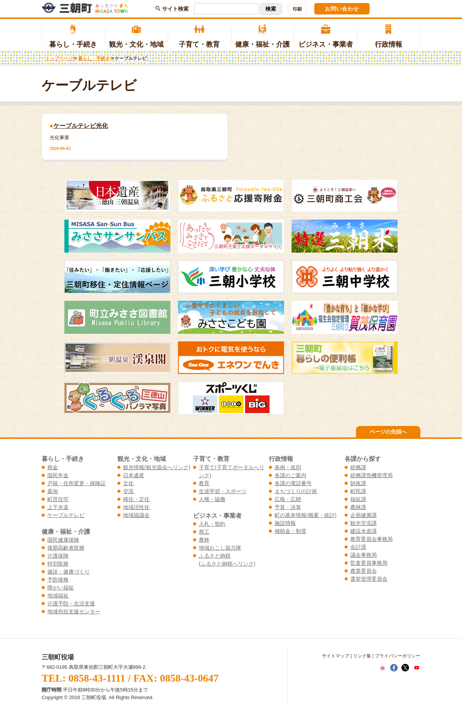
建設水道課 (363, 531)
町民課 (358, 491)
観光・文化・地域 (136, 36)
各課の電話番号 (293, 483)
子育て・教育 (199, 36)
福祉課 (358, 499)
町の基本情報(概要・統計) (305, 515)
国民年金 (58, 475)
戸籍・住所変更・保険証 (76, 483)
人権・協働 (212, 499)
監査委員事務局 (368, 563)
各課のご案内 (290, 475)
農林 (204, 540)
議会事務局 (363, 555)
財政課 (358, 483)
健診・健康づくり (68, 572)
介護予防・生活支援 (71, 603)
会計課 (358, 547)
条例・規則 (288, 467)
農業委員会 (363, 571)
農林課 (358, 507)
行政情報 (388, 36)
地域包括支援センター (73, 611)
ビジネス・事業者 (325, 36)
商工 (204, 532)
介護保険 (58, 556)
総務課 (358, 467)
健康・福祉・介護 (262, 36)
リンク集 (362, 656)
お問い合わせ (342, 9)
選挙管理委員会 (368, 579)
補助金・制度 (290, 531)
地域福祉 (58, 596)
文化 (128, 483)
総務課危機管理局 (371, 475)
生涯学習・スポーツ (223, 491)
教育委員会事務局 (371, 539)
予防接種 (58, 580)
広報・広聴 (288, 499)
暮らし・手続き (73, 36)
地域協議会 (136, 515)
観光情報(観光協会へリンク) (156, 467)
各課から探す (363, 458)
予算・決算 (288, 507)
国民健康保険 (63, 540)
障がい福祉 (60, 588)
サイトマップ (335, 656)
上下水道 (58, 507)
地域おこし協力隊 (220, 548)
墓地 (52, 491)
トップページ (59, 58)
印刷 (297, 9)
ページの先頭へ (388, 432)
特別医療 (58, 564)
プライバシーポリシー (397, 656)
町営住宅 (58, 499)
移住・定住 (136, 499)
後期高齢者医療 (65, 548)
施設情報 (285, 523)
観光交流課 (363, 523)
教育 (204, 483)
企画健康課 (363, 515)
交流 (128, 491)
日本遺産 (133, 475)
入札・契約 (212, 524)
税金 (52, 467)
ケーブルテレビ (65, 515)
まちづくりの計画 (296, 491)
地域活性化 (136, 507)
